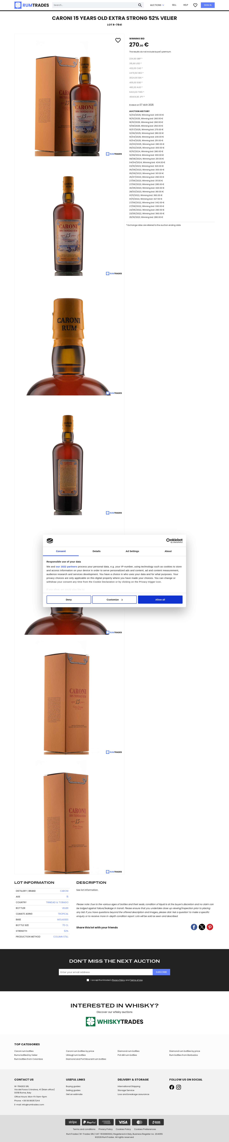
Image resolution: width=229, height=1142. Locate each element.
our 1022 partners (66, 566)
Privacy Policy (118, 980)
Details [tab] (97, 551)
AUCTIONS (157, 5)
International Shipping (129, 1086)
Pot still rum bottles (127, 1055)
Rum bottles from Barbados (183, 1055)
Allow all (160, 599)
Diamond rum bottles (128, 1051)
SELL (174, 5)
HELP (185, 5)
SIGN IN (208, 5)
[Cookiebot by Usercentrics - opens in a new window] (169, 540)
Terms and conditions (84, 1129)
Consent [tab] (61, 551)
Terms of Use (136, 980)
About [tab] (168, 551)
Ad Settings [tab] (132, 551)
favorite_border (195, 5)
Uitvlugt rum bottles (76, 1055)
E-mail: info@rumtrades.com (29, 1104)
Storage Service (126, 1090)
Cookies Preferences (145, 1129)
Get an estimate (74, 1094)
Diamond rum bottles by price (184, 1051)
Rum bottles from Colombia (28, 1059)
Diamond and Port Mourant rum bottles (86, 1059)
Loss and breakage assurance (133, 1094)
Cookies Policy (123, 1129)
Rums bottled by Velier (26, 1055)
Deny (69, 599)
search (140, 5)
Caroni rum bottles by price (80, 1051)
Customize (115, 599)
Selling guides (73, 1090)
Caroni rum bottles (24, 1051)
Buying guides (73, 1086)
